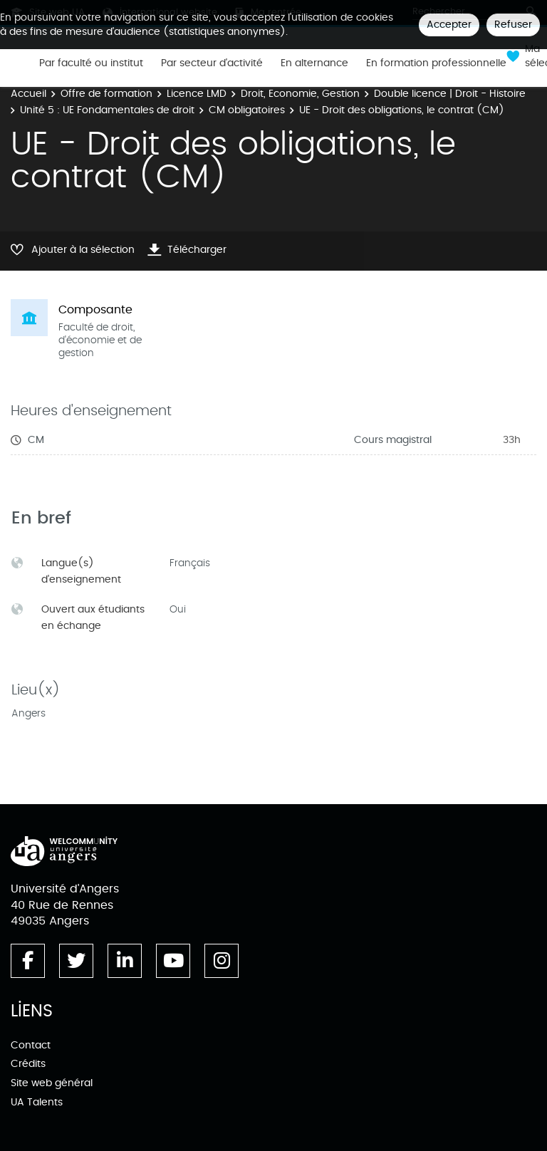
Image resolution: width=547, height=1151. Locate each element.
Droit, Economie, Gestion (300, 93)
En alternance (314, 63)
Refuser (513, 24)
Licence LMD (196, 93)
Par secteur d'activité (212, 63)
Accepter (449, 24)
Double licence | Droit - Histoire (450, 93)
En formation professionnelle (436, 63)
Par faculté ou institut (91, 63)
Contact (31, 1045)
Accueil (28, 93)
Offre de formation (106, 93)
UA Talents (37, 1102)
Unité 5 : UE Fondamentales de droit (107, 110)
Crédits (28, 1063)
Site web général (52, 1083)
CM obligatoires (247, 110)
